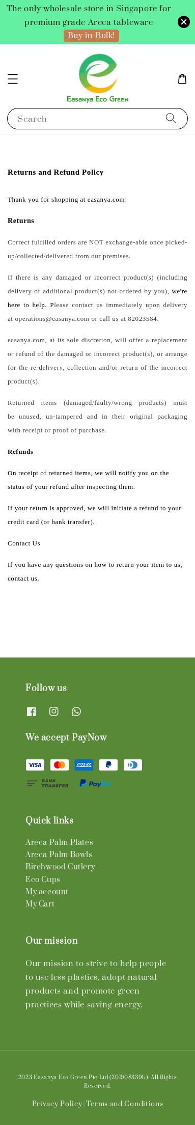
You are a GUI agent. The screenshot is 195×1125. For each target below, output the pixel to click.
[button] (13, 79)
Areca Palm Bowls (59, 855)
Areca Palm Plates (59, 842)
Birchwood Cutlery (60, 867)
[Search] (171, 118)
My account (47, 892)
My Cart (39, 904)
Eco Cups (43, 880)
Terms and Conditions (124, 1104)
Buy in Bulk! (91, 36)
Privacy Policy (57, 1104)
